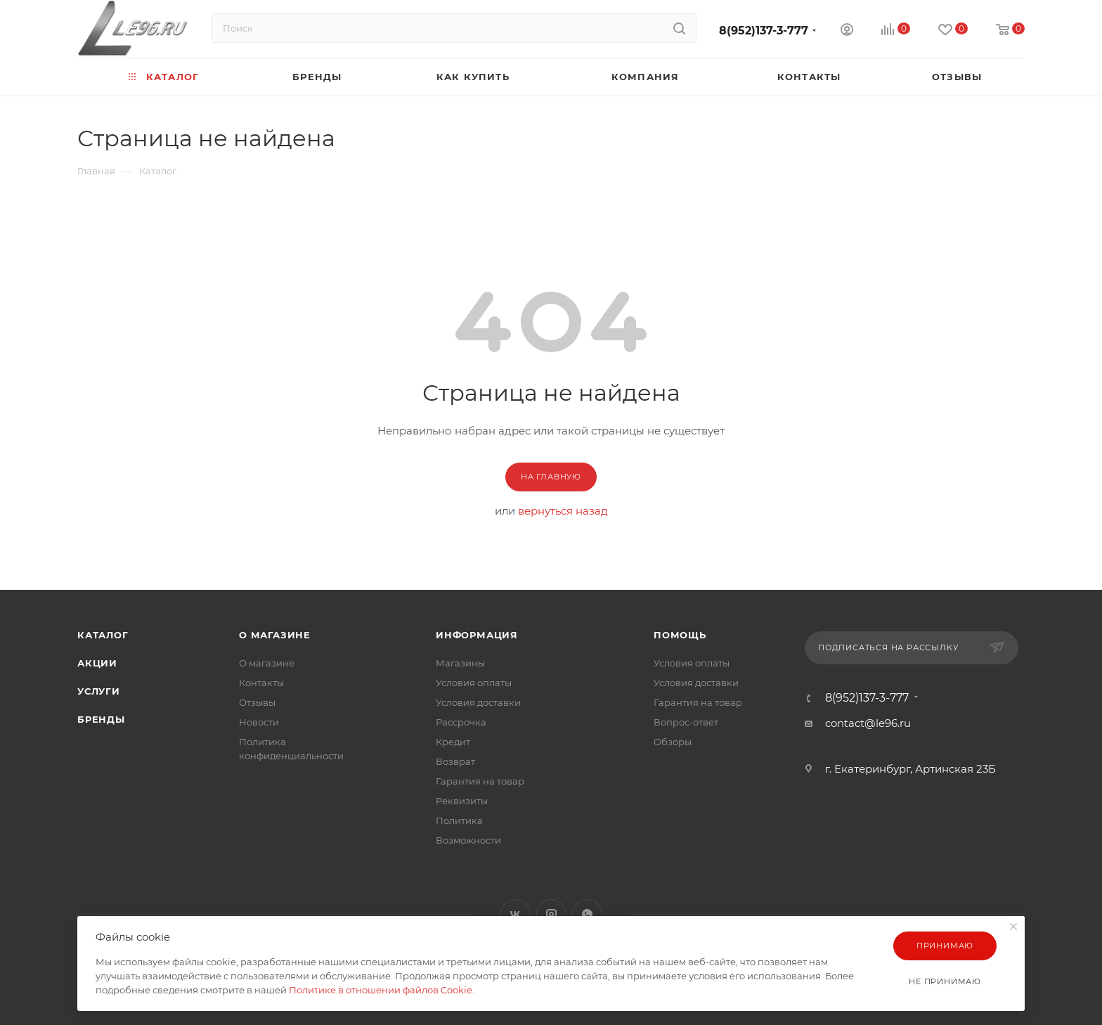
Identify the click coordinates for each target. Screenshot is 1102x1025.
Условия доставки (478, 702)
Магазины (460, 663)
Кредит (453, 741)
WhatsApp (587, 914)
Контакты (261, 682)
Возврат (455, 761)
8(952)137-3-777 (763, 30)
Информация (477, 634)
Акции (97, 663)
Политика (459, 820)
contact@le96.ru (868, 723)
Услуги (98, 691)
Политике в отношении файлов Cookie (380, 989)
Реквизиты (462, 800)
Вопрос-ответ (686, 722)
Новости (259, 722)
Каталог (103, 634)
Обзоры (673, 741)
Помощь (680, 634)
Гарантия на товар (480, 781)
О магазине (275, 634)
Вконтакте (515, 914)
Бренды (101, 719)
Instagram (551, 914)
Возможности (468, 840)
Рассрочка (461, 722)
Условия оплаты (474, 682)
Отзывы (257, 702)
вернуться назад (563, 510)
